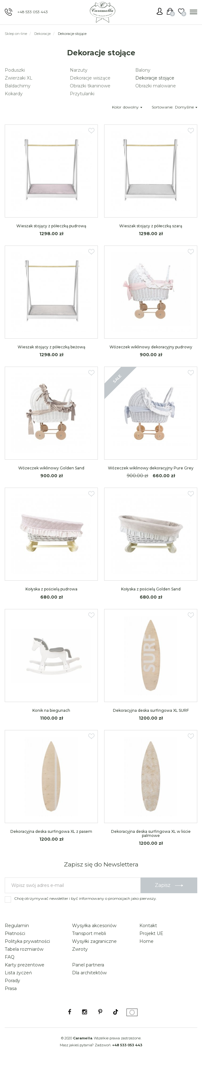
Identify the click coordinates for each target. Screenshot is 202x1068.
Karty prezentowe (24, 965)
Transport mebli (89, 933)
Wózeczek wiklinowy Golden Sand (51, 468)
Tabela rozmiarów (24, 949)
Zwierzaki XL (18, 78)
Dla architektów (89, 973)
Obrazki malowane (155, 86)
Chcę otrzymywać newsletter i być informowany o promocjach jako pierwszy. (85, 898)
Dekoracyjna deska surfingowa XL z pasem (51, 831)
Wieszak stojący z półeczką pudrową (51, 226)
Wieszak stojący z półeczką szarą (150, 226)
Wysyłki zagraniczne (94, 941)
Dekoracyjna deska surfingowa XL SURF (151, 710)
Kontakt (148, 925)
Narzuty (78, 70)
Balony (142, 70)
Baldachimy (18, 86)
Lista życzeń (18, 973)
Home (146, 941)
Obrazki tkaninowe (90, 86)
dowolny (132, 107)
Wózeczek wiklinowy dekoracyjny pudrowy (150, 347)
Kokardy (14, 94)
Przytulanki (82, 94)
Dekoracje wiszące (90, 78)
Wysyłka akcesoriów (94, 925)
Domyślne (186, 107)
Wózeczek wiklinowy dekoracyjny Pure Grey (151, 468)
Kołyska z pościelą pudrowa (51, 589)
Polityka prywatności (27, 941)
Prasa (11, 988)
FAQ (9, 957)
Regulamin (17, 925)
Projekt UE (151, 933)
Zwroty (80, 949)
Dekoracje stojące (154, 78)
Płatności (15, 933)
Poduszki (15, 70)
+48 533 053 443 (32, 11)
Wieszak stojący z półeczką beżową (51, 347)
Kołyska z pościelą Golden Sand (151, 589)
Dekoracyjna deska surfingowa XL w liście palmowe (151, 833)
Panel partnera (88, 965)
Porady (12, 980)
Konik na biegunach (51, 710)
